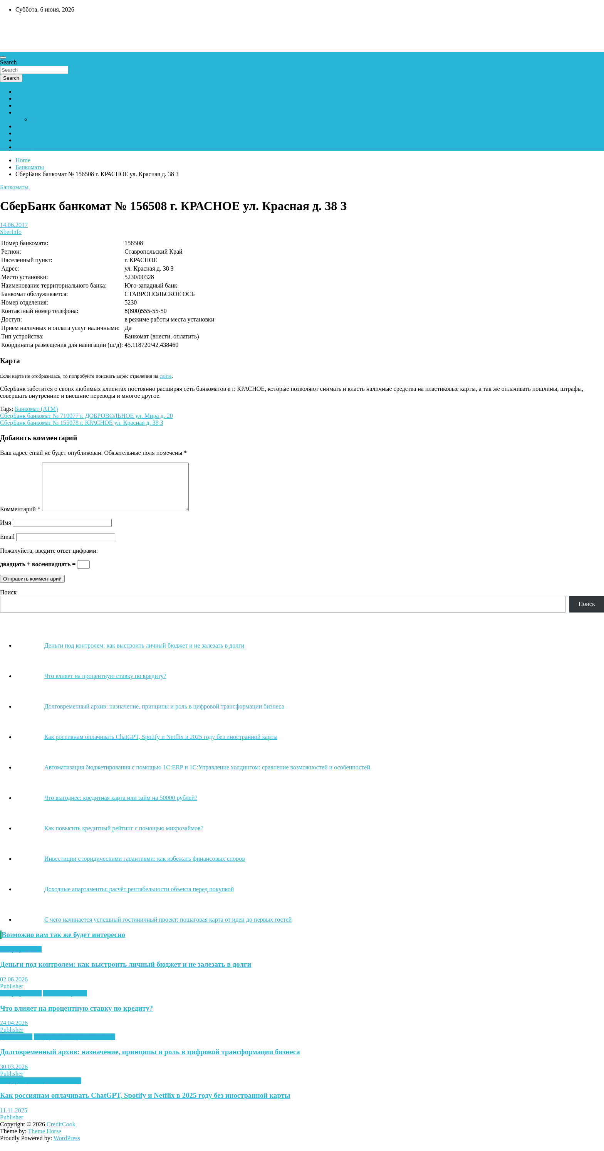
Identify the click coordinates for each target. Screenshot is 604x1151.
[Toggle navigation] (3, 57)
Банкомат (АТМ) (36, 409)
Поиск (8, 601)
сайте (166, 376)
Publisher (11, 995)
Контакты (28, 126)
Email (7, 546)
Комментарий (20, 518)
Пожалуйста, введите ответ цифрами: (49, 560)
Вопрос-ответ (33, 112)
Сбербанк (27, 91)
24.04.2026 (14, 1032)
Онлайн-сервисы (65, 1002)
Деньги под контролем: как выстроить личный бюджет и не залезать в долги (125, 973)
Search (8, 62)
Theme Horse (45, 1140)
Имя (5, 531)
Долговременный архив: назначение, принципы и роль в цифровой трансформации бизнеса (150, 1061)
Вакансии (27, 140)
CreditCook (61, 1133)
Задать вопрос (49, 119)
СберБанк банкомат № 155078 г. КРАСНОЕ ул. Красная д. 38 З (81, 422)
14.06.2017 (14, 225)
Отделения (29, 105)
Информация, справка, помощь (74, 1046)
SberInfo (11, 232)
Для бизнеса (16, 1046)
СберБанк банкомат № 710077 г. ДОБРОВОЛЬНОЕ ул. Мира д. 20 (86, 415)
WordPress (67, 1147)
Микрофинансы (21, 958)
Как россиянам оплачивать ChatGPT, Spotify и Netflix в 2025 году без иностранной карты (145, 1105)
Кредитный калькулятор (47, 133)
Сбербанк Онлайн (38, 147)
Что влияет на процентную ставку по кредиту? (76, 1017)
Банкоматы (29, 98)
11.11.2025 (13, 1119)
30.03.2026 (14, 1076)
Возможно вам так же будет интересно (63, 944)
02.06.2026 (14, 988)
